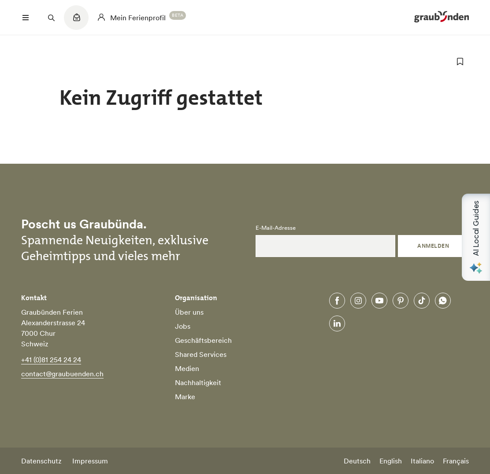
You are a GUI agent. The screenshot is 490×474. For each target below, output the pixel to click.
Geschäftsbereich (203, 340)
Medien (187, 368)
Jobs (182, 326)
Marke (185, 396)
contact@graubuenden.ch (62, 373)
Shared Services (200, 354)
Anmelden (433, 246)
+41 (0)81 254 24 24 (51, 359)
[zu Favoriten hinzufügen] (460, 61)
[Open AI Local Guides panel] (476, 237)
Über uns (189, 312)
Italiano (422, 460)
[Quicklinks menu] (76, 22)
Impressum (90, 460)
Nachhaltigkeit (198, 382)
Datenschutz (41, 460)
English (390, 460)
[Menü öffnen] (25, 17)
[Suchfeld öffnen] (51, 17)
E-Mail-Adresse (276, 227)
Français (456, 460)
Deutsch (357, 460)
